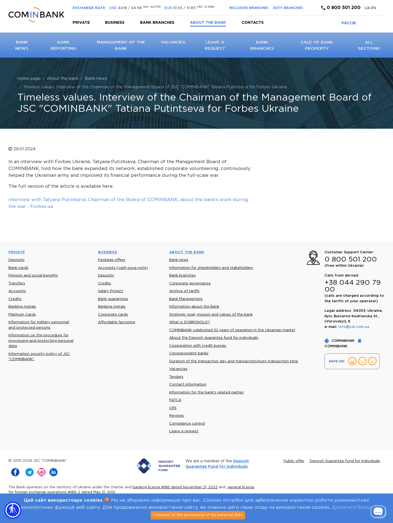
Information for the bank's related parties (206, 392)
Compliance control (187, 423)
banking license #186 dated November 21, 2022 (175, 487)
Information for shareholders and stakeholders (211, 267)
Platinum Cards (22, 314)
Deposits (16, 260)
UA (368, 8)
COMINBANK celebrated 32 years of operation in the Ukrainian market (232, 330)
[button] (12, 510)
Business (114, 22)
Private (81, 22)
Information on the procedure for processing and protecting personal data (40, 341)
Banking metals (22, 306)
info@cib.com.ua (353, 326)
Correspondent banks (189, 353)
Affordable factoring (116, 322)
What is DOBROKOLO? (189, 322)
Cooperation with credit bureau (197, 345)
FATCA (175, 400)
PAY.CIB (348, 23)
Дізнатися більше (353, 508)
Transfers (16, 283)
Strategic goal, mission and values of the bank (211, 314)
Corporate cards (113, 314)
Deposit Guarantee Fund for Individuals (345, 461)
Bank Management (186, 299)
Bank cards (18, 267)
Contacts (253, 22)
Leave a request (183, 431)
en (373, 8)
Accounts (17, 291)
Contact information (187, 384)
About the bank (208, 22)
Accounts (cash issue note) (123, 267)
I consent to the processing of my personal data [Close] (198, 515)
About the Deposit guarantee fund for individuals (213, 337)
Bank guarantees (113, 299)
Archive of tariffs (184, 291)
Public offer (294, 461)
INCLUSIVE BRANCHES (248, 8)
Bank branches (157, 22)
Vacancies (173, 42)
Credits (15, 299)
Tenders (176, 376)
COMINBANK (340, 340)
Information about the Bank (194, 306)
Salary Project (110, 291)
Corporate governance (190, 283)
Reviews (176, 415)
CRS (173, 408)
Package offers (111, 260)
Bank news (178, 260)
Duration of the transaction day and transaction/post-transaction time (233, 361)
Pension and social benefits (33, 275)
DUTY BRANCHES (288, 8)
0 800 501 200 (341, 8)
